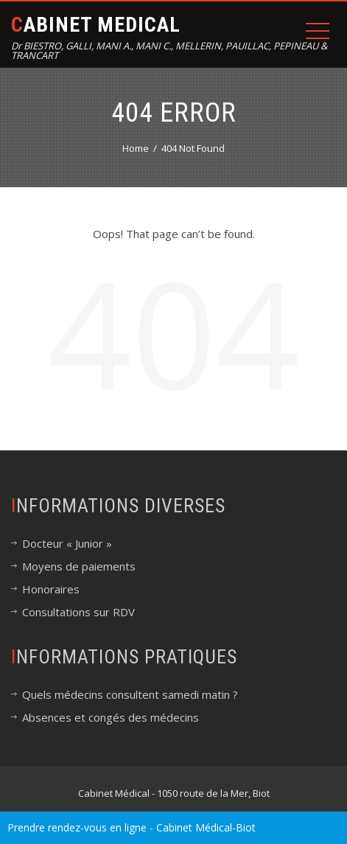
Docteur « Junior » (67, 543)
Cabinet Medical (95, 25)
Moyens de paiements (79, 566)
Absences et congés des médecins (110, 717)
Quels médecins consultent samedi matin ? (130, 694)
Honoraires (51, 589)
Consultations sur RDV (78, 611)
